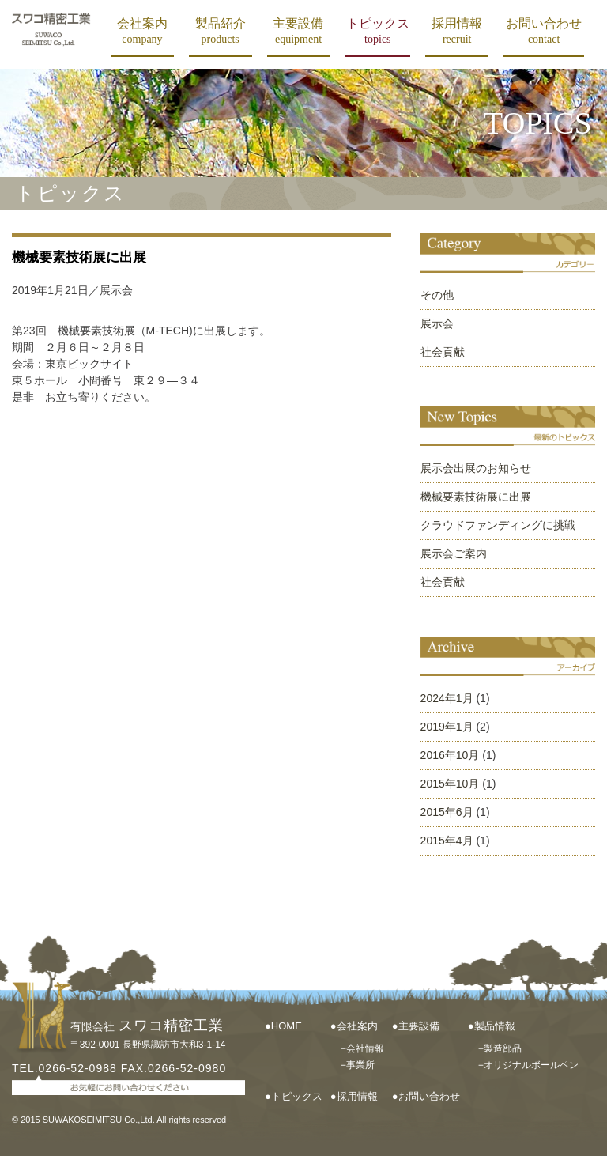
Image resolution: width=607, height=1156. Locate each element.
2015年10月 (450, 783)
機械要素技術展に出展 (79, 257)
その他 (437, 295)
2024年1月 (446, 698)
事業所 (360, 1065)
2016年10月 (450, 755)
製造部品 (503, 1048)
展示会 (437, 323)
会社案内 (142, 31)
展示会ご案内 (453, 553)
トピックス (377, 31)
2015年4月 (446, 840)
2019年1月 (446, 726)
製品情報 (494, 1026)
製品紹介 (220, 31)
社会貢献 (442, 352)
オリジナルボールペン (531, 1065)
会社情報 (365, 1048)
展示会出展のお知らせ (475, 468)
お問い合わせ (544, 31)
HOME (286, 1026)
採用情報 (457, 31)
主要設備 (298, 31)
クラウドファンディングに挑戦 (497, 525)
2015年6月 (446, 812)
